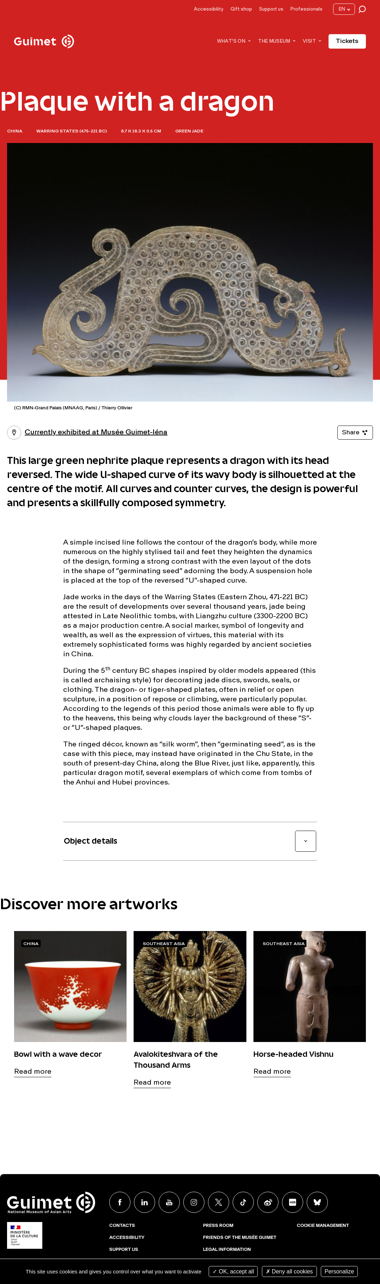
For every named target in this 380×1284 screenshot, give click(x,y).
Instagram (193, 1202)
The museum (274, 41)
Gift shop (241, 9)
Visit (309, 41)
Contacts (122, 1226)
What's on (231, 41)
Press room (218, 1226)
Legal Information (227, 1250)
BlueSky (317, 1202)
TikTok (243, 1202)
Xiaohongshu (292, 1202)
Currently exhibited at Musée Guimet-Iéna (87, 432)
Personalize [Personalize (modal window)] (339, 1271)
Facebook (119, 1202)
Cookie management (323, 1226)
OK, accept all (233, 1271)
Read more (32, 1072)
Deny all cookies (289, 1271)
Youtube (169, 1202)
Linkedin (144, 1202)
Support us (271, 9)
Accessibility (208, 9)
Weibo (267, 1202)
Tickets (347, 41)
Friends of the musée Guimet (239, 1238)
